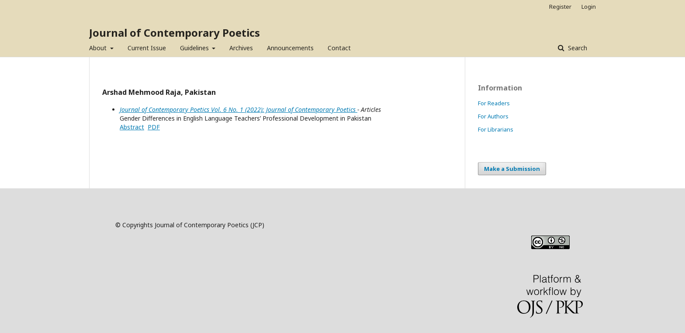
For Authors (493, 116)
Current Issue (147, 48)
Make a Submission (512, 169)
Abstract (132, 127)
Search (576, 48)
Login (588, 6)
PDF (154, 127)
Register (560, 6)
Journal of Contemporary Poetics (174, 32)
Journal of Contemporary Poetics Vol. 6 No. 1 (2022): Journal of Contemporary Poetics (238, 109)
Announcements (290, 48)
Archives (241, 48)
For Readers (494, 103)
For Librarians (495, 129)
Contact (339, 48)
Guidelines (195, 48)
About (98, 48)
